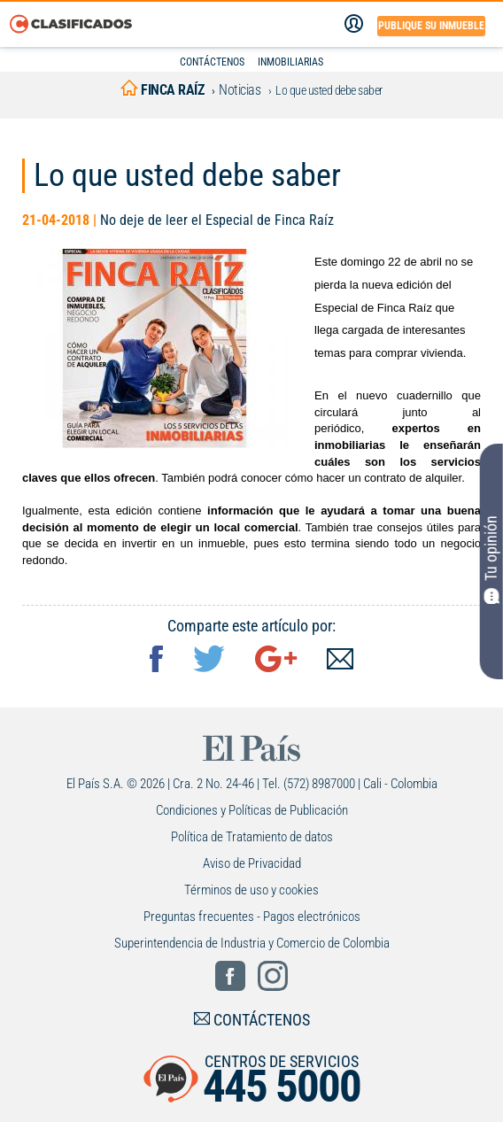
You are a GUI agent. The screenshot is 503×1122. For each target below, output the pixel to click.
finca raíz (162, 89)
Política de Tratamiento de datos (252, 837)
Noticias (239, 89)
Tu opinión (491, 559)
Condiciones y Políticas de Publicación (252, 810)
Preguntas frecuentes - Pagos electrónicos (251, 917)
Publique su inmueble (431, 25)
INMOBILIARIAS (290, 62)
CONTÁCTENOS (212, 62)
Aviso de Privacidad (252, 863)
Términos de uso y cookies (251, 890)
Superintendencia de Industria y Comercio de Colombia (252, 943)
